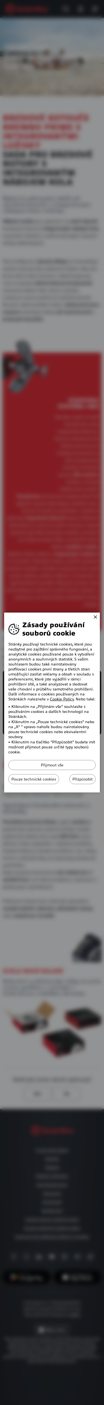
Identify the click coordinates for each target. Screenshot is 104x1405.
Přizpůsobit (82, 779)
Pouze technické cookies (33, 779)
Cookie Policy (62, 699)
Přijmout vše (52, 765)
